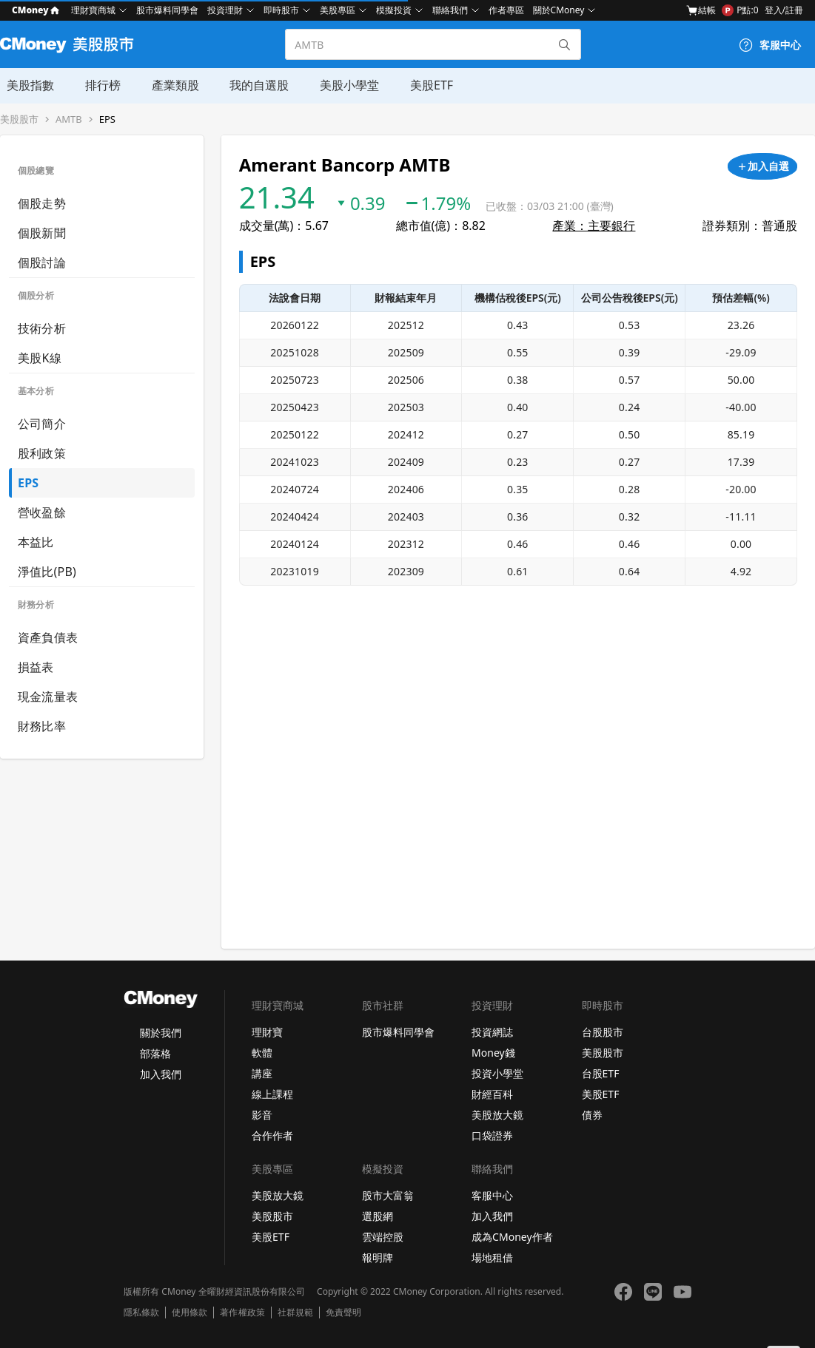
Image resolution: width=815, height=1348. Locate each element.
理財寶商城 (93, 10)
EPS (107, 119)
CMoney (35, 10)
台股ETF (601, 1073)
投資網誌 (492, 1032)
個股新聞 (42, 233)
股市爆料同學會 (167, 10)
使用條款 (189, 1312)
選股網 (377, 1216)
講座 (262, 1073)
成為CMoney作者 (512, 1237)
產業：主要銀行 (593, 225)
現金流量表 (48, 696)
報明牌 (377, 1257)
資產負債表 (48, 637)
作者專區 (506, 10)
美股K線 (39, 358)
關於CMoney (559, 10)
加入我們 (160, 1074)
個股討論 (42, 262)
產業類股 (166, 85)
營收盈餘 (42, 512)
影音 (262, 1115)
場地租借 (492, 1257)
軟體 (262, 1053)
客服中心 (492, 1195)
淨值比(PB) (47, 571)
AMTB (69, 119)
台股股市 (602, 1032)
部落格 (155, 1053)
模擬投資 (394, 10)
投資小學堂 (497, 1073)
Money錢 (493, 1053)
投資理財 (225, 10)
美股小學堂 (337, 85)
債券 (592, 1115)
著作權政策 (242, 1312)
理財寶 (267, 1032)
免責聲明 (343, 1312)
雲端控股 (382, 1237)
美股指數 (23, 85)
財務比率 (42, 726)
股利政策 (42, 453)
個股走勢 (42, 203)
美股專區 (337, 10)
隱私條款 (141, 1312)
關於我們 (160, 1033)
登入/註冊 (784, 10)
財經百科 (492, 1094)
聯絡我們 (450, 10)
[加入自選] (762, 166)
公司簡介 (42, 424)
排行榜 (95, 85)
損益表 (36, 667)
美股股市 (19, 119)
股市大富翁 (388, 1195)
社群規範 (295, 1312)
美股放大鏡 (497, 1115)
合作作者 (272, 1135)
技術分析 (42, 328)
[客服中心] (770, 45)
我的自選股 (248, 85)
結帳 (701, 10)
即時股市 (281, 10)
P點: (740, 10)
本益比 (36, 542)
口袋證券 (492, 1135)
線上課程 (272, 1094)
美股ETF (418, 85)
